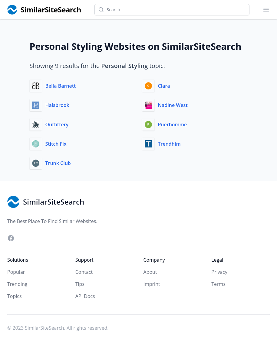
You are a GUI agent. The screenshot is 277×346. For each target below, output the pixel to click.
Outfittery (57, 124)
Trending (17, 284)
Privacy (219, 272)
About (150, 272)
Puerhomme (172, 124)
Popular (16, 272)
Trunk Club (58, 163)
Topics (14, 296)
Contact (84, 272)
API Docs (85, 296)
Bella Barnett (60, 85)
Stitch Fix (56, 144)
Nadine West (173, 105)
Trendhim (169, 144)
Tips (79, 284)
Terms (218, 284)
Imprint (151, 284)
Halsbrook (57, 105)
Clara (164, 85)
